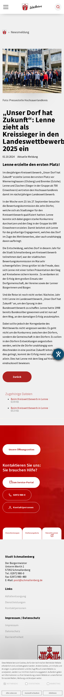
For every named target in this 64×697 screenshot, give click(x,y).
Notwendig (11, 683)
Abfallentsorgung (15, 596)
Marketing (53, 683)
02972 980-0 (19, 494)
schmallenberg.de (5, 32)
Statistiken (32, 683)
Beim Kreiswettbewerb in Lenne (29, 399)
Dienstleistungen (12, 533)
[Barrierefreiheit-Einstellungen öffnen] (58, 354)
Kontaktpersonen (23, 507)
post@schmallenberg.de (28, 580)
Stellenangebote (32, 533)
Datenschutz (12, 631)
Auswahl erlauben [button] (32, 693)
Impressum (11, 625)
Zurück (17, 376)
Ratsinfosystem (52, 533)
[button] (58, 6)
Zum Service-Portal (23, 482)
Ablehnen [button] (52, 693)
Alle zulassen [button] (11, 693)
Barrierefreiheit (14, 637)
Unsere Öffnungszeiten (21, 449)
